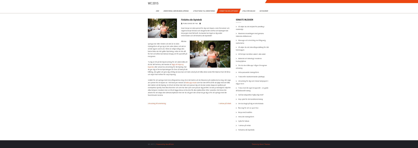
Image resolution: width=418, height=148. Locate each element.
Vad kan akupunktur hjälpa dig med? (251, 95)
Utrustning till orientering (204, 11)
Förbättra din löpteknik (228, 11)
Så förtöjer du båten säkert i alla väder (252, 54)
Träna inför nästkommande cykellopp (251, 77)
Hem (157, 11)
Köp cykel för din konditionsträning (250, 99)
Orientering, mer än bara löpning (176, 11)
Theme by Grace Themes (261, 144)
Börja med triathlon (245, 112)
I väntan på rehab (225, 103)
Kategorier (263, 11)
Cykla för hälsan (249, 11)
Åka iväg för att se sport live (248, 108)
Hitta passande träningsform (248, 72)
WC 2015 (153, 3)
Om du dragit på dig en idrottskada (250, 103)
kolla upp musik (191, 82)
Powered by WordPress (165, 144)
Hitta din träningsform (246, 117)
